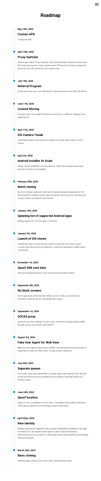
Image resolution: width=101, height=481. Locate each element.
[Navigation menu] (97, 4)
